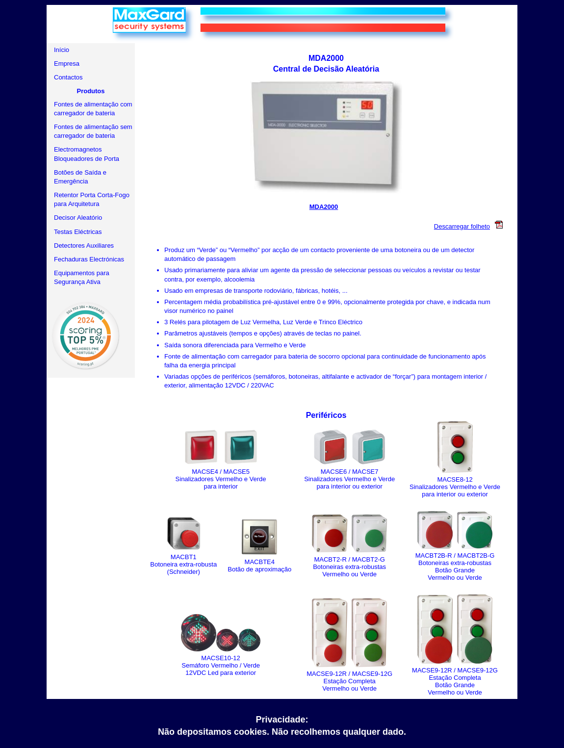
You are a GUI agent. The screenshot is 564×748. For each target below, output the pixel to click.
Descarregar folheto (471, 226)
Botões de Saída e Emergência (80, 177)
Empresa (66, 63)
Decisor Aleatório (78, 217)
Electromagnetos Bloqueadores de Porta (86, 154)
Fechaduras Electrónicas (89, 259)
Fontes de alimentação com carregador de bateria (93, 109)
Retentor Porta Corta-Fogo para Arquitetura (91, 199)
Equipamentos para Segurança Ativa (81, 277)
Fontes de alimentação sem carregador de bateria (93, 131)
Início (61, 49)
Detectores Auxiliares (84, 245)
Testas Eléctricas (78, 231)
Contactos (68, 77)
